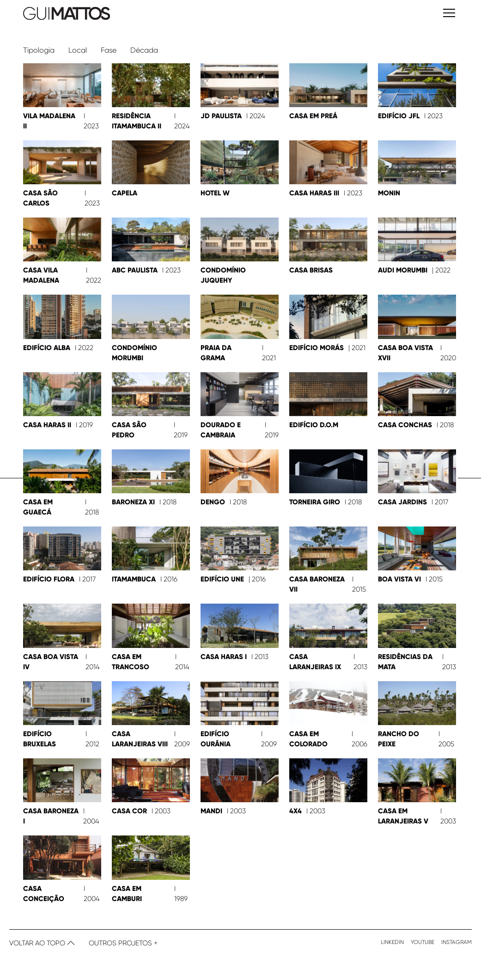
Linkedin (392, 941)
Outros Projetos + (123, 942)
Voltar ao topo (42, 942)
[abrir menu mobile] (449, 14)
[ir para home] (127, 14)
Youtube (422, 941)
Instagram (456, 941)
